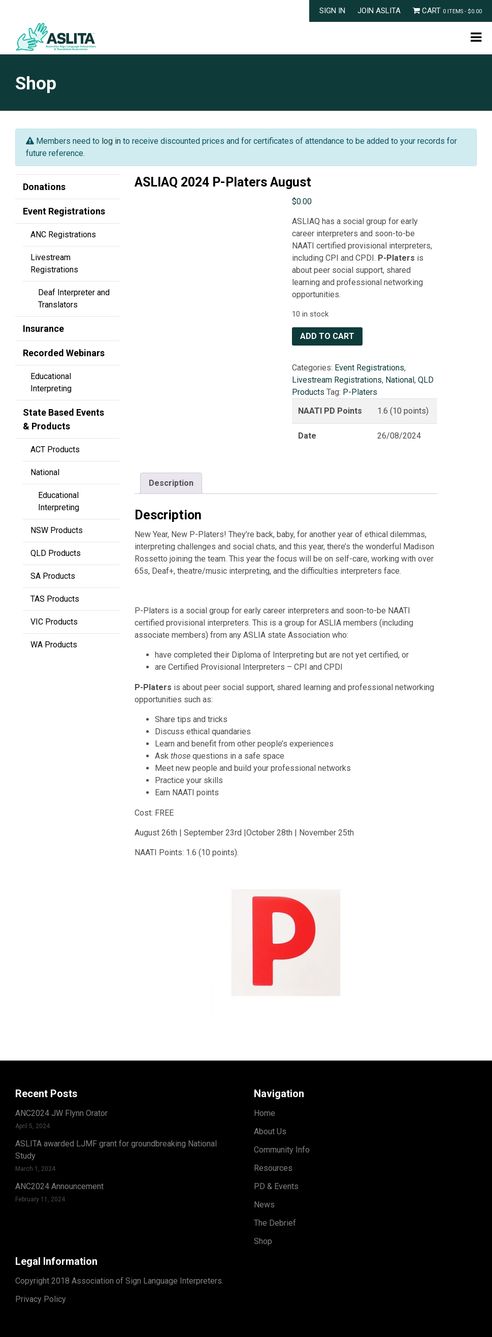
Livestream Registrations (54, 263)
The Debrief (275, 1223)
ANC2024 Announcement (59, 1186)
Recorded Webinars (64, 353)
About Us (270, 1131)
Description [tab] (171, 483)
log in (111, 141)
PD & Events (276, 1186)
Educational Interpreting (51, 382)
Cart (447, 10)
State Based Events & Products (63, 419)
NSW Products (56, 530)
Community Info (282, 1150)
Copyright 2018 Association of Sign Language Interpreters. (119, 1281)
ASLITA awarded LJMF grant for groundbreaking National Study (116, 1150)
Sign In (332, 10)
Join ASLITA (379, 10)
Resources (273, 1168)
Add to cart (327, 336)
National (44, 472)
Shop (263, 1241)
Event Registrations (64, 211)
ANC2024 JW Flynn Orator (61, 1113)
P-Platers (360, 392)
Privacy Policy (40, 1299)
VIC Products (54, 622)
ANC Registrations (63, 234)
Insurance (43, 328)
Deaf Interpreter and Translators (74, 298)
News (264, 1204)
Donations (44, 186)
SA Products (52, 576)
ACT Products (55, 449)
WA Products (53, 644)
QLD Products (55, 553)
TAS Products (54, 599)
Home (264, 1113)
